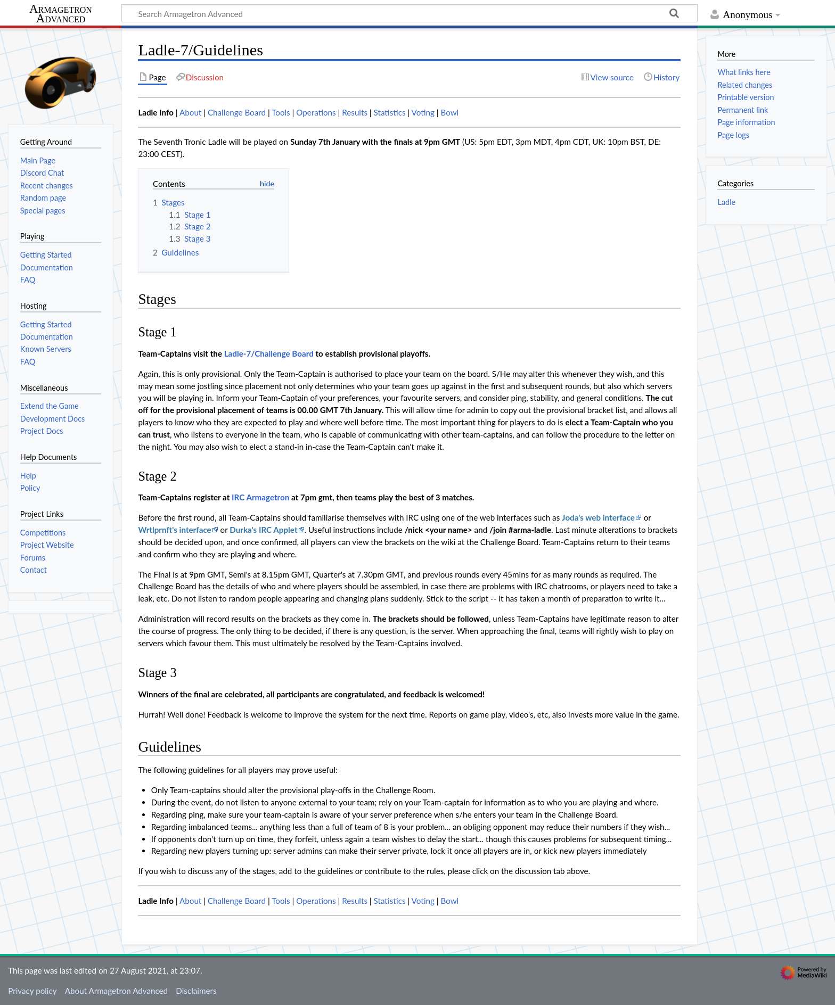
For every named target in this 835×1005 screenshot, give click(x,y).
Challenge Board (237, 112)
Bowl (449, 112)
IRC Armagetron (260, 497)
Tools (281, 112)
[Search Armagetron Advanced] (409, 13)
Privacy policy (32, 990)
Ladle (726, 202)
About (190, 112)
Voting (423, 112)
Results (354, 112)
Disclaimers (196, 990)
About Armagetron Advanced (116, 990)
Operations (315, 112)
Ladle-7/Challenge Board (269, 353)
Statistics (390, 112)
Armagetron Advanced (60, 14)
